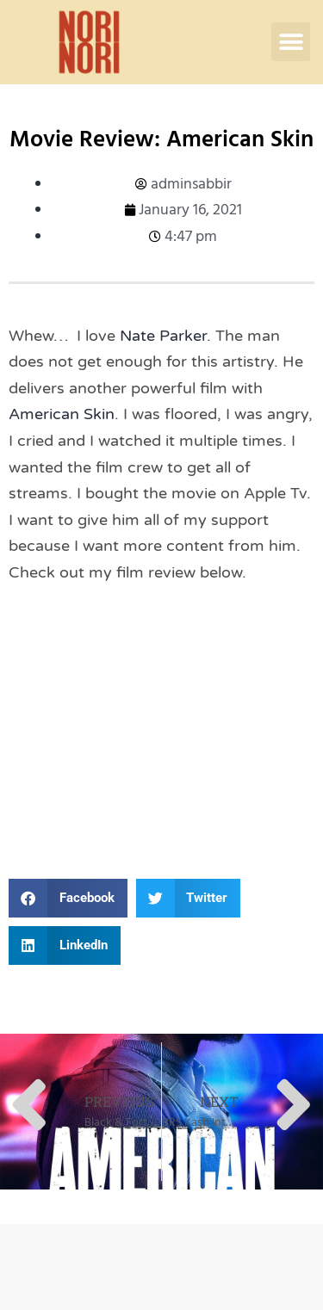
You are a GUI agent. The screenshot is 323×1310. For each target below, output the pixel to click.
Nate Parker (163, 335)
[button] (290, 41)
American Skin (62, 414)
